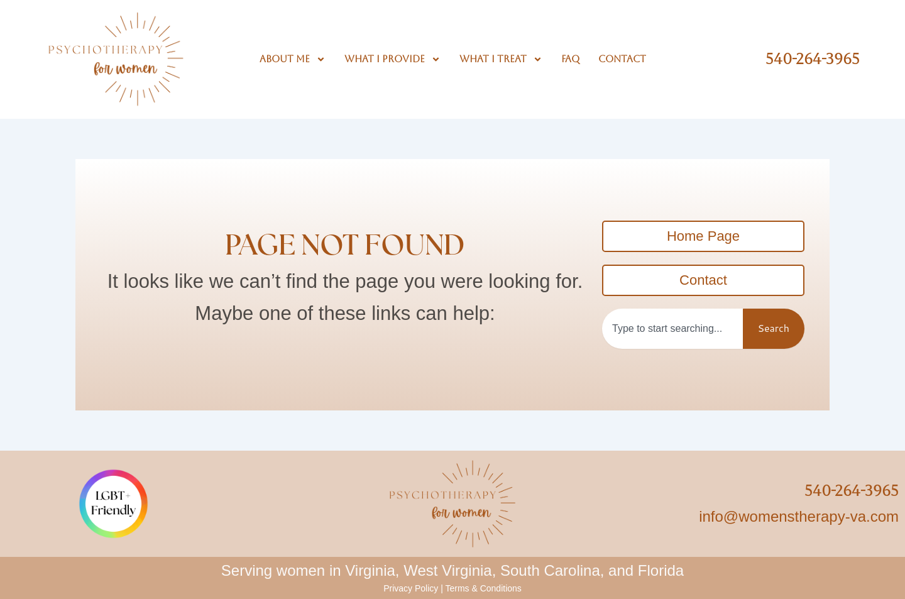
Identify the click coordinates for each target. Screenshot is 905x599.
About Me (293, 59)
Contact (622, 58)
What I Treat (500, 59)
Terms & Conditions (483, 588)
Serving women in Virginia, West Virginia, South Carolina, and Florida (452, 570)
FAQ (570, 58)
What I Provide (392, 59)
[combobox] (672, 329)
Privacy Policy (410, 588)
